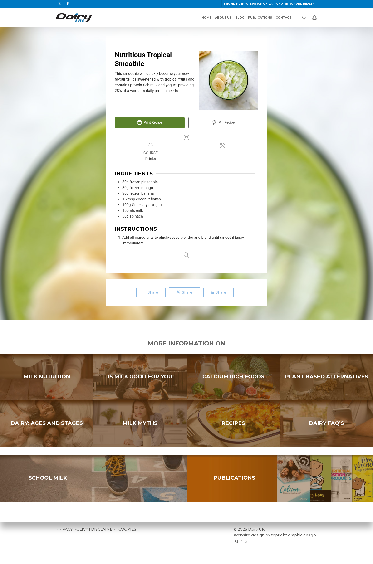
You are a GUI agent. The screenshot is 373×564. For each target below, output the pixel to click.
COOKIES (127, 529)
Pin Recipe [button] (223, 123)
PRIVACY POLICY (72, 529)
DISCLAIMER (103, 529)
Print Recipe (149, 123)
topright (279, 535)
